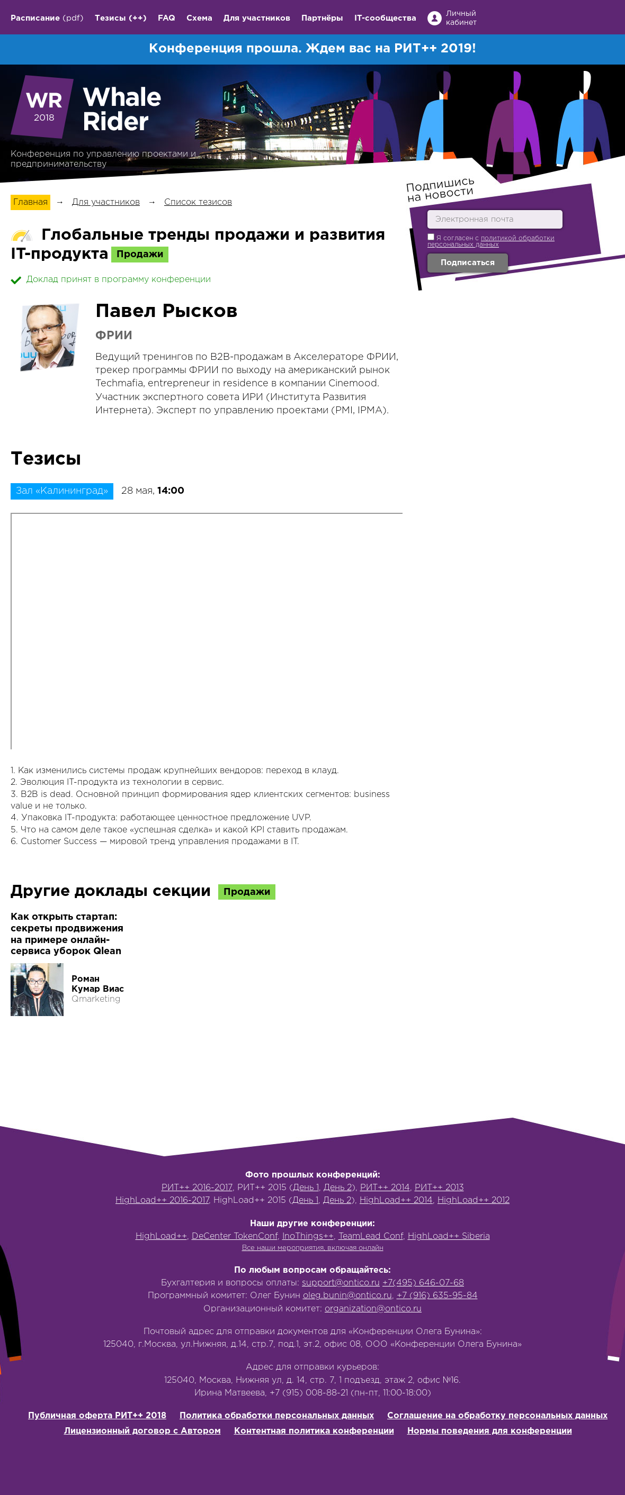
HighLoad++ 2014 (396, 1200)
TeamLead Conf (370, 1236)
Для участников (257, 18)
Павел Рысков (166, 311)
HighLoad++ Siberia (449, 1236)
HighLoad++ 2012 (474, 1200)
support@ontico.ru (341, 1283)
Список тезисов (198, 202)
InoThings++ (308, 1236)
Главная (30, 202)
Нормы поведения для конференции (489, 1431)
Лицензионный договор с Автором (142, 1431)
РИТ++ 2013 (439, 1188)
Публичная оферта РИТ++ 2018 (97, 1416)
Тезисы (110, 18)
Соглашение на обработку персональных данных (497, 1416)
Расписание (35, 18)
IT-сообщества (385, 18)
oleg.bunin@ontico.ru (347, 1296)
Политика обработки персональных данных (277, 1416)
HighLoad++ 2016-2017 (162, 1200)
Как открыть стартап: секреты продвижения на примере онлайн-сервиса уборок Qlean (67, 934)
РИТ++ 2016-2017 (197, 1188)
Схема (199, 18)
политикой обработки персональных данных (491, 241)
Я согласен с (491, 240)
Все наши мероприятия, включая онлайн (312, 1248)
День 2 (338, 1188)
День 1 (306, 1188)
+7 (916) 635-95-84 (437, 1296)
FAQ (166, 18)
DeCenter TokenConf (235, 1236)
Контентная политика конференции (314, 1431)
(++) (138, 18)
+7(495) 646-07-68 (423, 1283)
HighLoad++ (161, 1236)
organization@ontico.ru (373, 1309)
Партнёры (322, 18)
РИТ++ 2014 (385, 1188)
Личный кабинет (461, 18)
